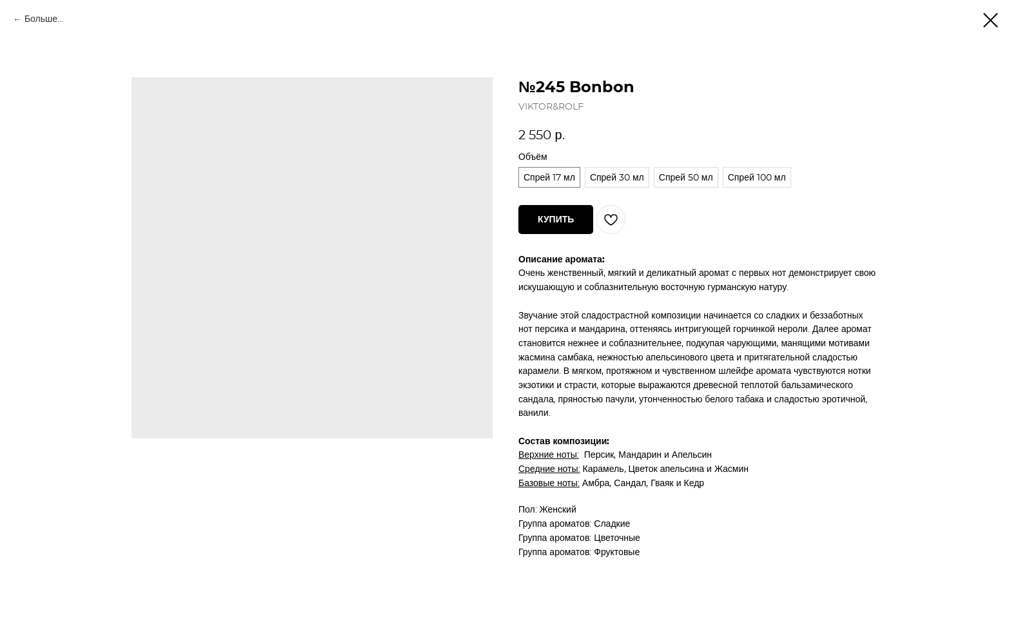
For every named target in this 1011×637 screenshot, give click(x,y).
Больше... (44, 19)
